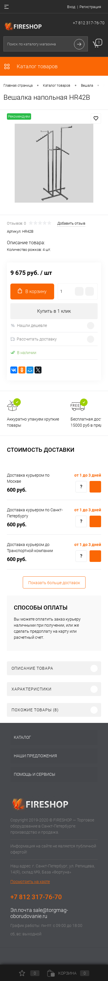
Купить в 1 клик (54, 311)
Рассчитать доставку (33, 339)
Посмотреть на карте (30, 881)
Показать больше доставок (54, 582)
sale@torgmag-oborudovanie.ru (39, 913)
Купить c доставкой (95, 487)
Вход (71, 7)
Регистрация (90, 7)
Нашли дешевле (28, 325)
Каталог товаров (30, 66)
